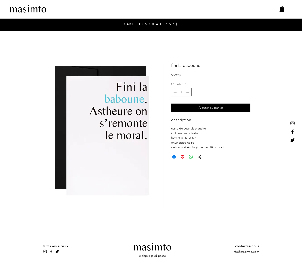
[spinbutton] (181, 92)
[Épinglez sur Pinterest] (182, 156)
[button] (281, 9)
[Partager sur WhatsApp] (191, 156)
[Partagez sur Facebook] (174, 156)
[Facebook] (292, 131)
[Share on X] (199, 156)
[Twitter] (292, 140)
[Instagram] (292, 123)
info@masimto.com (246, 252)
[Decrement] (174, 92)
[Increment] (188, 92)
